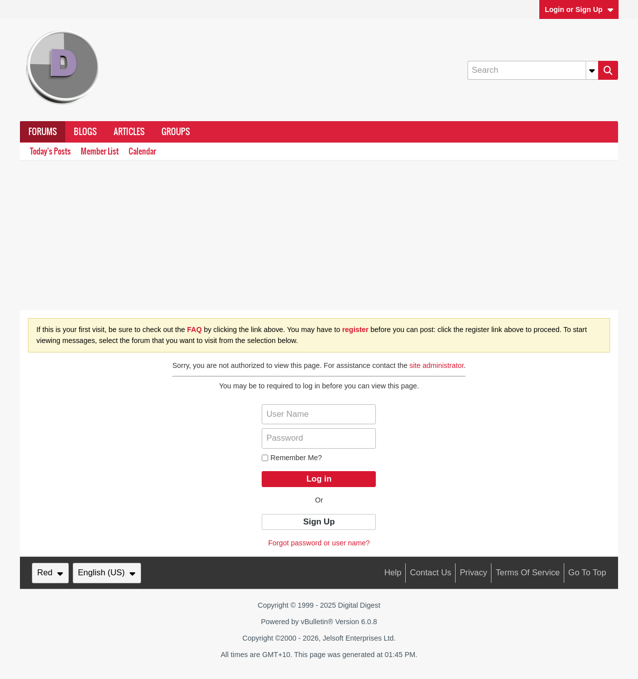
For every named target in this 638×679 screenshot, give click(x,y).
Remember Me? (291, 458)
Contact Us (430, 572)
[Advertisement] (319, 235)
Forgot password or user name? (319, 543)
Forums (42, 131)
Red (50, 572)
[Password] (319, 438)
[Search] (533, 70)
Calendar (142, 151)
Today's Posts (50, 151)
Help (393, 572)
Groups (175, 131)
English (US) (107, 572)
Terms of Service (527, 572)
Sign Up (318, 521)
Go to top (587, 572)
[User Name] (319, 414)
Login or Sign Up (579, 9)
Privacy (473, 572)
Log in (319, 479)
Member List (100, 151)
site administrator (436, 365)
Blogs (85, 131)
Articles (129, 131)
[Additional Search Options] (592, 70)
